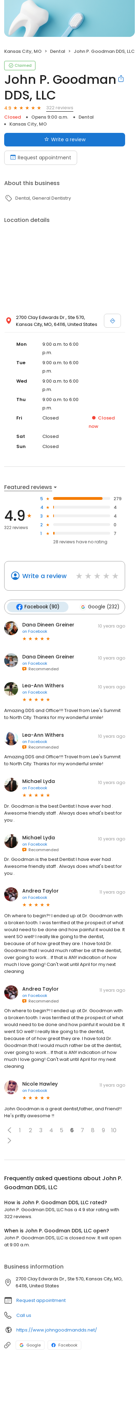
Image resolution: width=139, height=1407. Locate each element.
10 (113, 1130)
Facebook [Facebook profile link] (64, 1345)
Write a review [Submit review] (64, 139)
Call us (23, 1315)
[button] (9, 1130)
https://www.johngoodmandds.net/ (56, 1330)
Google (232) (99, 606)
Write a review (44, 575)
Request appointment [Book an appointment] (40, 157)
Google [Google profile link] (30, 1345)
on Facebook (34, 631)
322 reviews (59, 107)
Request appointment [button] (41, 1300)
